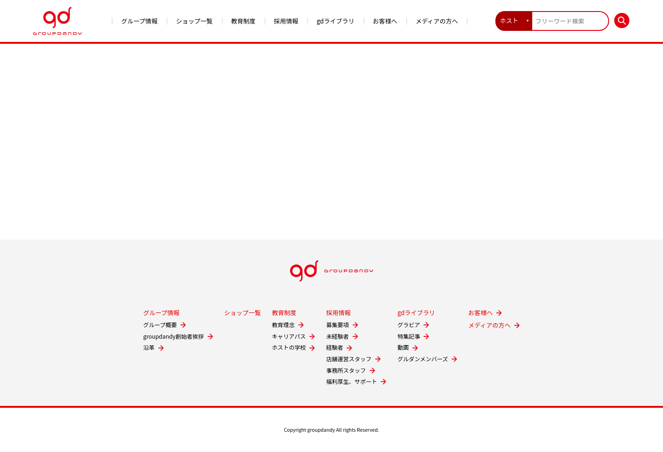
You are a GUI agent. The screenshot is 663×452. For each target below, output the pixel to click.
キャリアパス (289, 336)
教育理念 (283, 325)
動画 (403, 347)
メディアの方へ (437, 21)
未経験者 (337, 336)
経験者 (334, 347)
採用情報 (286, 21)
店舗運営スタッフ (349, 359)
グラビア (408, 325)
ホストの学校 (289, 347)
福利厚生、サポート (351, 381)
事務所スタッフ (346, 370)
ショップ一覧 (194, 21)
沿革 (149, 347)
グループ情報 (139, 21)
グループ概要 (160, 325)
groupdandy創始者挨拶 (173, 336)
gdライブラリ (336, 21)
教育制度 (243, 21)
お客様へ (385, 21)
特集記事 (408, 336)
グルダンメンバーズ (422, 359)
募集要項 (337, 325)
